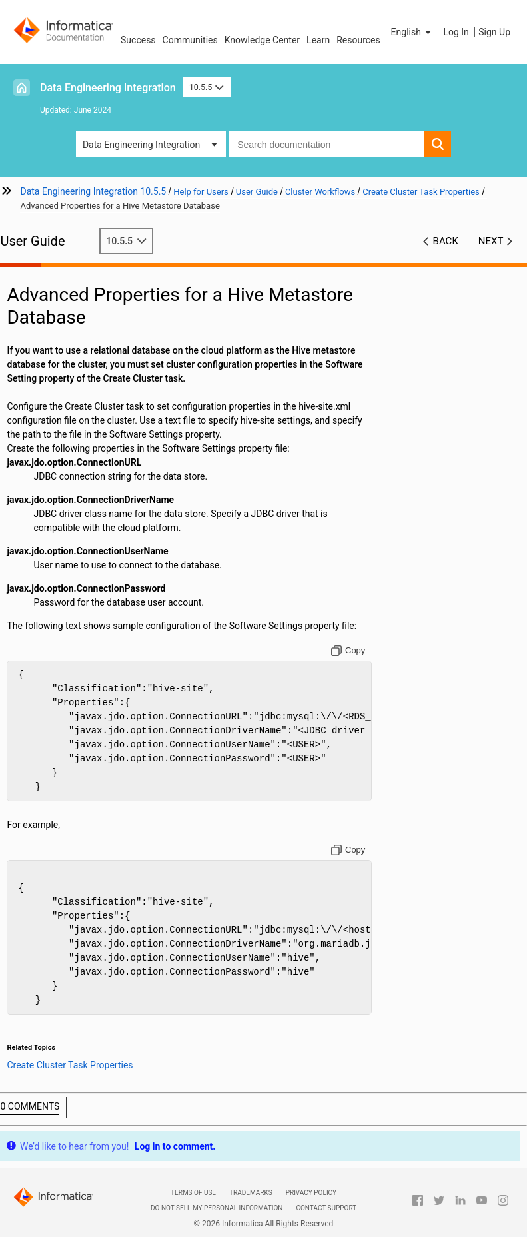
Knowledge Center (262, 40)
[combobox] (326, 144)
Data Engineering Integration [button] (141, 144)
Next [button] (491, 241)
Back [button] (445, 241)
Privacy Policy (311, 1192)
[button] (412, 32)
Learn (318, 40)
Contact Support (326, 1208)
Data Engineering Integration (108, 87)
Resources (358, 40)
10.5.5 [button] (206, 87)
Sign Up (494, 32)
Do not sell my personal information (216, 1208)
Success (138, 40)
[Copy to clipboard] (351, 650)
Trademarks (250, 1192)
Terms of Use (193, 1192)
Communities (190, 40)
